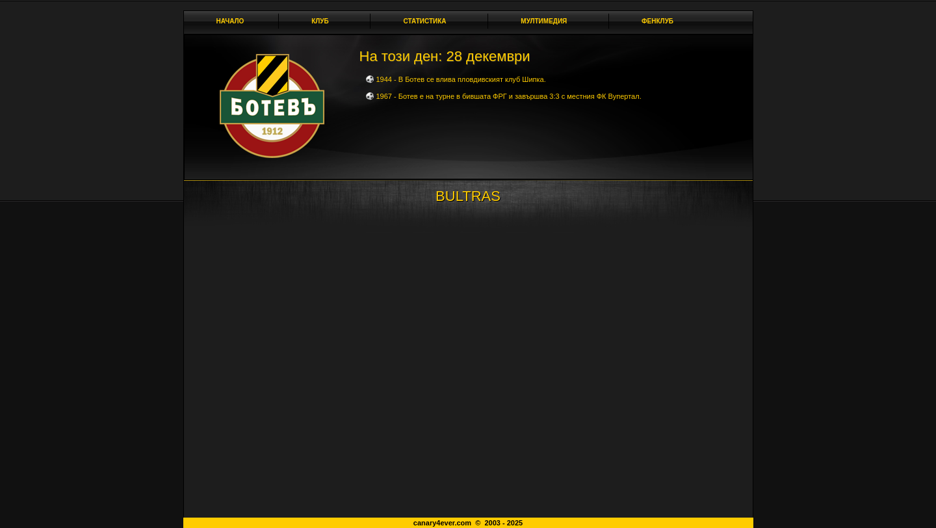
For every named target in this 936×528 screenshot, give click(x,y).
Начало (230, 21)
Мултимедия (547, 21)
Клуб (323, 21)
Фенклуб (661, 21)
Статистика (428, 21)
